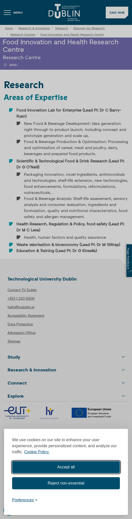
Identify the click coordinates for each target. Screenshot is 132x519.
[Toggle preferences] (25, 500)
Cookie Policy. (36, 452)
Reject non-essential (66, 483)
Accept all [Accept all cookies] (66, 467)
